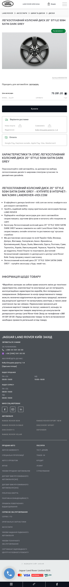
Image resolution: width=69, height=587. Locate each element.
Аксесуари (7, 527)
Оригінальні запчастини (14, 521)
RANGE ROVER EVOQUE (12, 425)
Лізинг (40, 465)
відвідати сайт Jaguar (33, 563)
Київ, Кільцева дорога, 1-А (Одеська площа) (13, 364)
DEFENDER (41, 429)
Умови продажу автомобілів (16, 471)
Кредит (40, 460)
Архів (4, 465)
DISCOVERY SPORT (45, 425)
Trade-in (41, 455)
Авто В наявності (10, 450)
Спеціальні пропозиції (13, 455)
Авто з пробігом (10, 460)
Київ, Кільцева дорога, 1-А (46, 129)
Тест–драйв (42, 450)
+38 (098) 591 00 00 (13, 353)
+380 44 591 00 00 (12, 349)
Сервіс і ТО (7, 516)
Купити (34, 108)
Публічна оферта (10, 493)
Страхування (43, 471)
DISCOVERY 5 (8, 429)
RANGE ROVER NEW (11, 420)
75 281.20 (57, 93)
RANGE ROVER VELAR (12, 434)
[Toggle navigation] (64, 4)
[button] (51, 4)
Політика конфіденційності (15, 498)
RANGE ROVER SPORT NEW (49, 420)
